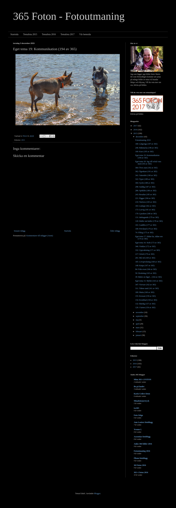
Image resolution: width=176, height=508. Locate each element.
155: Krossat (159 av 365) (145, 296)
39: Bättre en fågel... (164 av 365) (148, 277)
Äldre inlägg (115, 231)
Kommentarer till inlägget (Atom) (39, 235)
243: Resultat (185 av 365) (145, 194)
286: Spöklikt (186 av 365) (145, 190)
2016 (135, 130)
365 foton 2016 (140, 465)
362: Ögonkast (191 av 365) (146, 171)
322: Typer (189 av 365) (144, 179)
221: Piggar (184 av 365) (145, 198)
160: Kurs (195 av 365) (144, 151)
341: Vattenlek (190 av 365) (146, 175)
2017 (135, 126)
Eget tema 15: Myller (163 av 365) (148, 281)
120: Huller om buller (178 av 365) (149, 221)
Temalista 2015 (30, 34)
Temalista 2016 (49, 34)
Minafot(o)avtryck (141, 401)
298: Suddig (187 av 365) (145, 187)
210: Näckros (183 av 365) (145, 202)
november (140, 312)
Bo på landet (139, 386)
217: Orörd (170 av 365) (144, 254)
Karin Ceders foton (142, 394)
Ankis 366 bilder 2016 (143, 444)
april (138, 324)
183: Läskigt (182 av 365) (145, 206)
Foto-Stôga (138, 415)
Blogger (97, 493)
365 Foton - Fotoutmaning (69, 16)
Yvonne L (138, 429)
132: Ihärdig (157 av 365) (145, 304)
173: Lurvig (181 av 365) (145, 210)
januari (139, 335)
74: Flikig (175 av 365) (144, 232)
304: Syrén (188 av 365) (144, 183)
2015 (23, 140)
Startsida (14, 34)
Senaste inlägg (19, 231)
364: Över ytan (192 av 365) (146, 168)
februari (139, 331)
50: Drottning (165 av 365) (145, 273)
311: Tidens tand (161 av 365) (147, 288)
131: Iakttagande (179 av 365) (147, 217)
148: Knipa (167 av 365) (144, 265)
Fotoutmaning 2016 (143, 140)
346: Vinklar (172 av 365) (145, 246)
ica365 (136, 408)
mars (138, 327)
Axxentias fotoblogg (142, 436)
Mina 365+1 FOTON (142, 379)
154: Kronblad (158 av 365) (146, 300)
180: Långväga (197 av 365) (146, 144)
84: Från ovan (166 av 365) (146, 269)
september (140, 316)
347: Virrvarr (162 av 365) (145, 284)
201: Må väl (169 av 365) (145, 258)
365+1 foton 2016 (141, 472)
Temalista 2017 (67, 34)
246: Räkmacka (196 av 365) (146, 148)
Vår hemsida (85, 34)
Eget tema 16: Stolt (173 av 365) (148, 243)
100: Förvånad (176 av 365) (146, 229)
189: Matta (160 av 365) (144, 292)
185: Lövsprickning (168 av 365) (148, 262)
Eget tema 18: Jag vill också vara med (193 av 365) (148, 162)
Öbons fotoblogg (140, 458)
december (140, 137)
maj (137, 320)
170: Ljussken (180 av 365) (146, 213)
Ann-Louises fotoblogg (143, 422)
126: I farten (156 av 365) (145, 307)
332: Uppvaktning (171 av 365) (147, 250)
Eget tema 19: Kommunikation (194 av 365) (147, 156)
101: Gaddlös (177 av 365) (145, 225)
